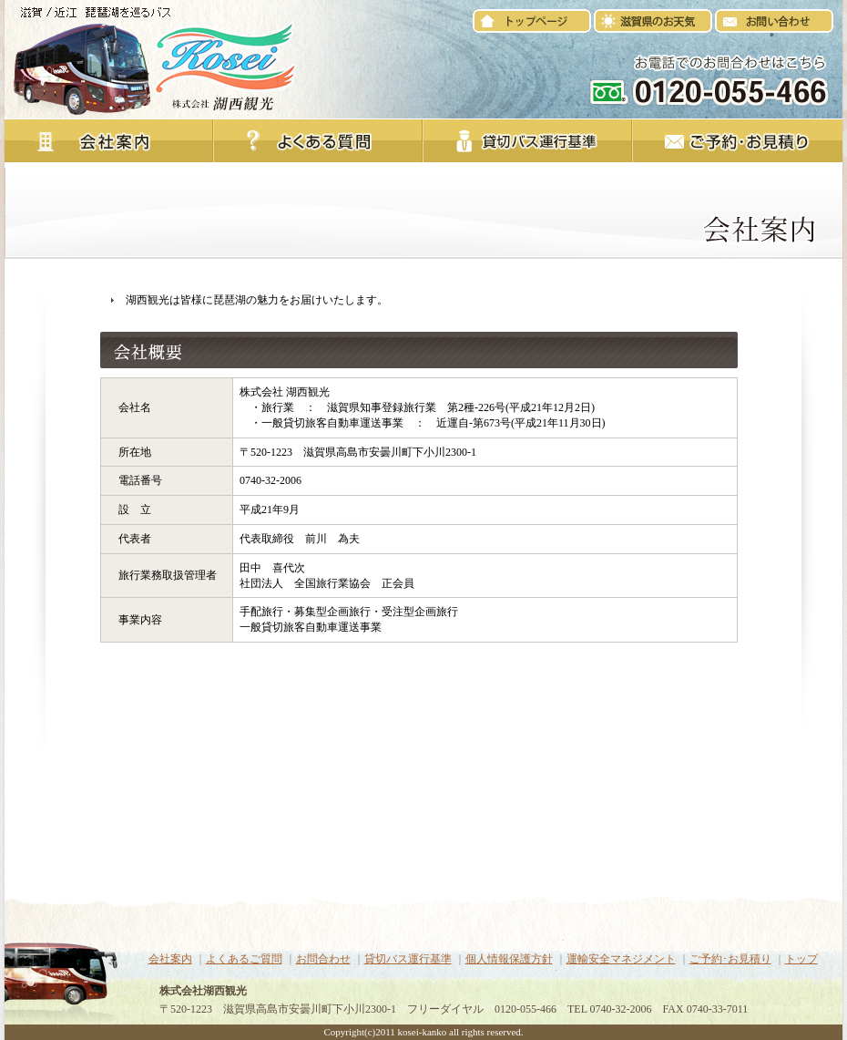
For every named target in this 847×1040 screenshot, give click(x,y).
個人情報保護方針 (509, 958)
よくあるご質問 (244, 958)
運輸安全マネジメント (621, 958)
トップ (801, 958)
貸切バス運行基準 (408, 958)
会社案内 (170, 958)
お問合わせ (323, 958)
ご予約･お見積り (730, 958)
